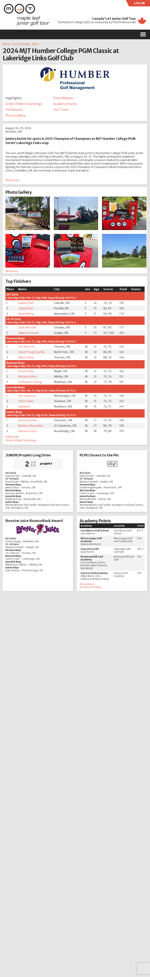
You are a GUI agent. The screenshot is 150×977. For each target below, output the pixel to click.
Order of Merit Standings (23, 104)
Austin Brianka (27, 420)
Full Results (14, 110)
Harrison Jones (27, 431)
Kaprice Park (26, 303)
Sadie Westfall (27, 327)
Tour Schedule (21, 44)
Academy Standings (90, 587)
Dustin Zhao (26, 371)
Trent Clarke (26, 401)
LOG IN (142, 3)
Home (7, 44)
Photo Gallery (15, 115)
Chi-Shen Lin (26, 346)
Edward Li (24, 406)
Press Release (63, 98)
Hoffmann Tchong (30, 382)
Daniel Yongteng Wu (31, 352)
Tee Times (61, 110)
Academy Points (65, 104)
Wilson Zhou (26, 357)
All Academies (87, 584)
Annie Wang (26, 313)
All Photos (11, 271)
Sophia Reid (25, 308)
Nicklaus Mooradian (30, 425)
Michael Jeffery (27, 376)
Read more (12, 180)
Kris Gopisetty (27, 395)
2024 (35, 44)
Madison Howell (28, 333)
